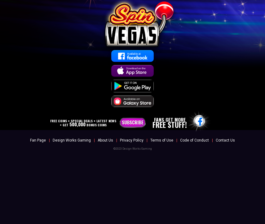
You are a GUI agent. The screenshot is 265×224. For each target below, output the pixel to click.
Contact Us (225, 140)
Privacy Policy (132, 140)
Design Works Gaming (72, 140)
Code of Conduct (194, 140)
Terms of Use (161, 140)
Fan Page (38, 140)
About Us (105, 140)
